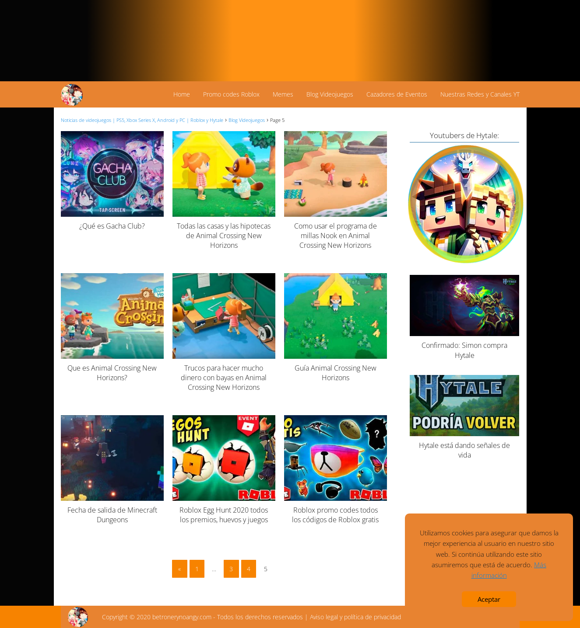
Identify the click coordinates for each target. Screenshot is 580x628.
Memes (283, 94)
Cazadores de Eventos (396, 94)
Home (181, 94)
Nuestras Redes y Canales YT (480, 94)
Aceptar (489, 599)
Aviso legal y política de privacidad (355, 617)
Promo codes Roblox (231, 94)
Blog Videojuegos (329, 94)
